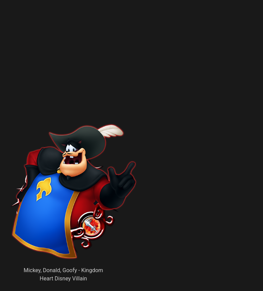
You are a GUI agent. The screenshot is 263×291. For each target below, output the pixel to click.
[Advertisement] (105, 74)
